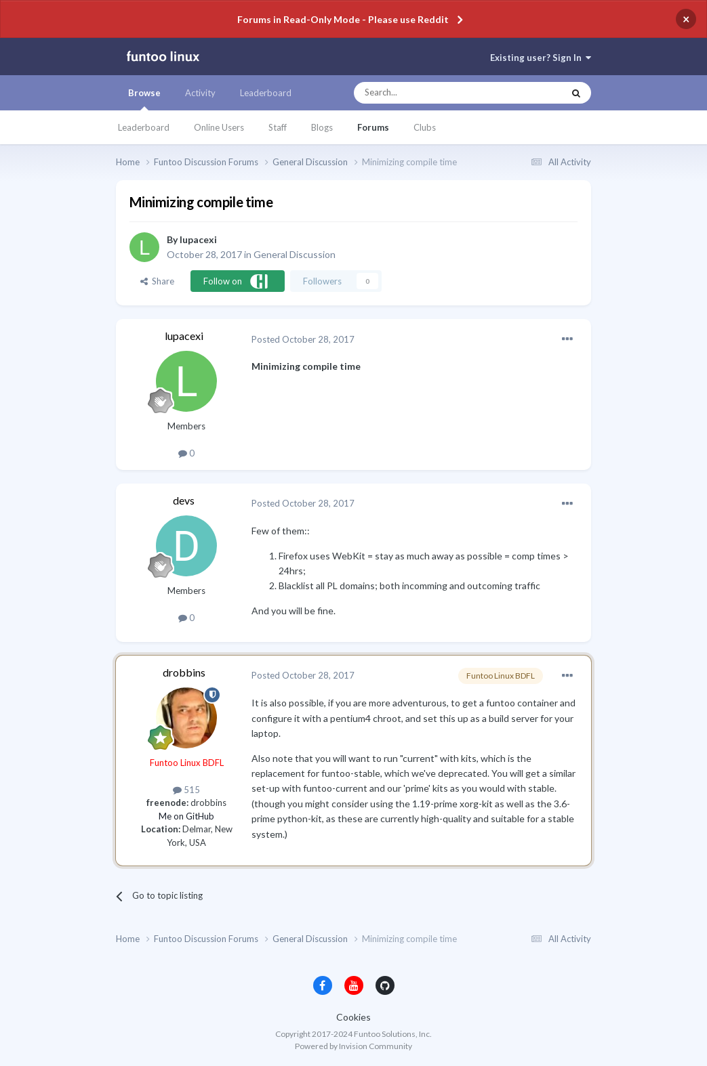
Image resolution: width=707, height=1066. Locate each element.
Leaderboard (143, 127)
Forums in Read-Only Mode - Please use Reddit (343, 19)
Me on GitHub (186, 816)
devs (184, 500)
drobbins (184, 672)
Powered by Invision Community (353, 1046)
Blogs (322, 127)
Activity (200, 92)
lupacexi (198, 239)
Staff (277, 127)
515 (186, 789)
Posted (303, 339)
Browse (144, 98)
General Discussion (295, 254)
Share (157, 281)
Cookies (353, 1017)
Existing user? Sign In (540, 57)
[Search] (431, 93)
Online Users (219, 127)
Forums (373, 127)
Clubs (424, 127)
